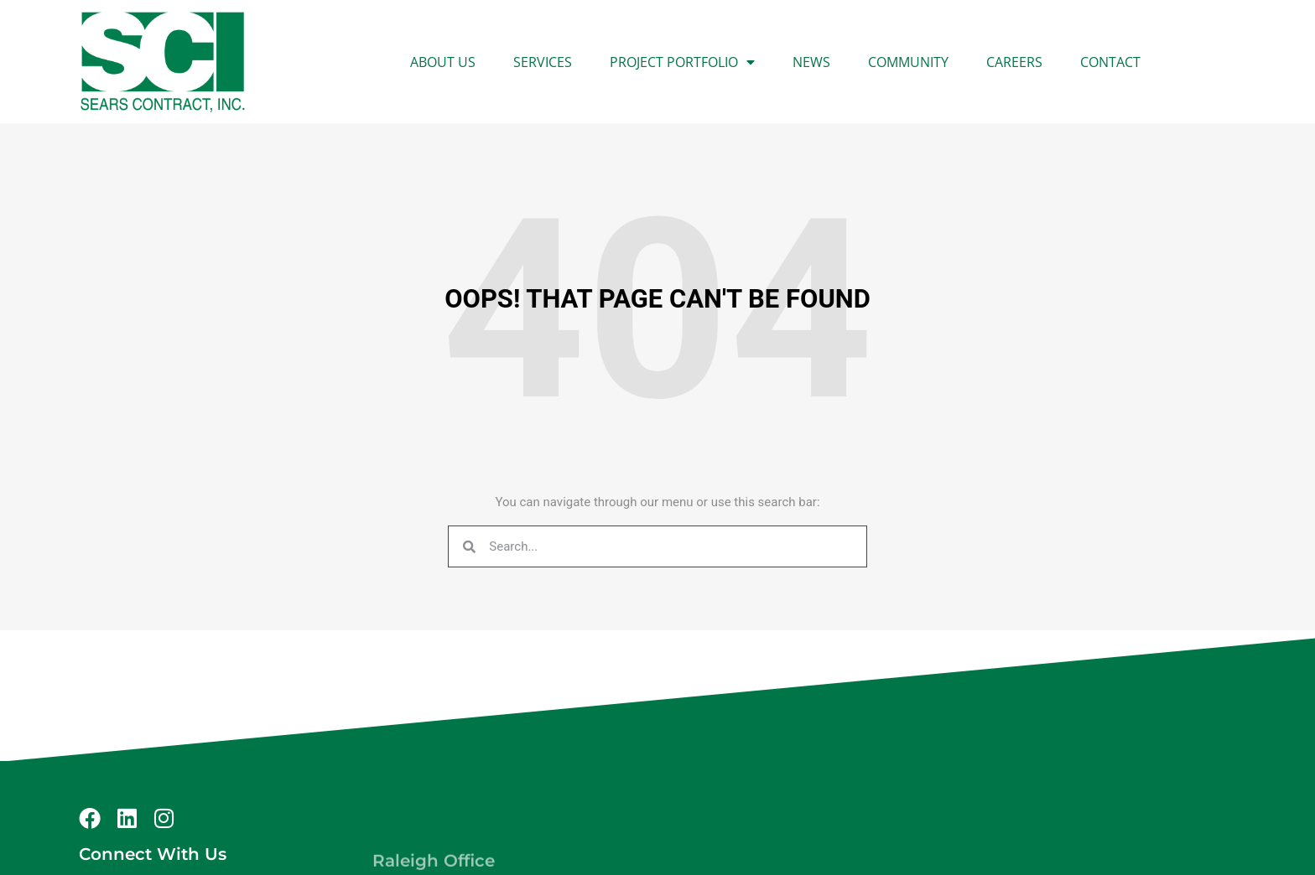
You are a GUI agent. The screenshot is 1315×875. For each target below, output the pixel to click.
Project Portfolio (682, 62)
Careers (1014, 62)
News (811, 62)
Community (908, 62)
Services (542, 62)
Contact (1110, 62)
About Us (443, 62)
